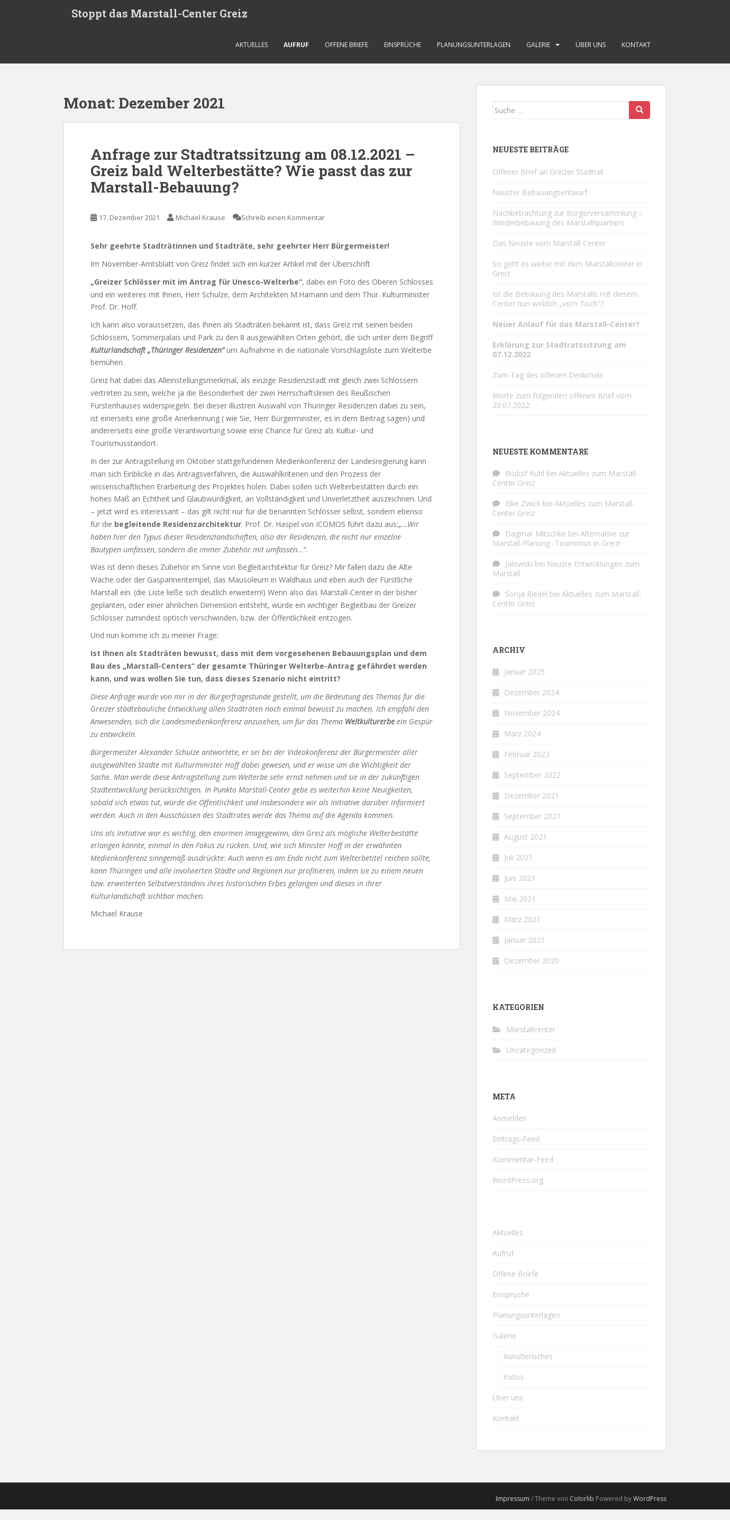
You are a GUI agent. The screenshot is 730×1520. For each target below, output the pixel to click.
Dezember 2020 (531, 971)
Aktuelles (251, 55)
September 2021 (532, 827)
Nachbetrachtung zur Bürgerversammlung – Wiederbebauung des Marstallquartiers (567, 228)
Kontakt (636, 55)
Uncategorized (531, 1060)
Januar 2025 (524, 682)
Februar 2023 (527, 765)
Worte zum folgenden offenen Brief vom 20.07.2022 (562, 410)
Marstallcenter (530, 1040)
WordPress (650, 1509)
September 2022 (532, 785)
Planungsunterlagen (473, 55)
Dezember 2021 (531, 806)
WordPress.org (517, 1191)
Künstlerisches (528, 1367)
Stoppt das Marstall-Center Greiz (159, 18)
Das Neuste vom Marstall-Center (549, 253)
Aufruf (296, 55)
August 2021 (525, 847)
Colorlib (582, 1509)
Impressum (513, 1509)
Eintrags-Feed (516, 1149)
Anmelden (509, 1129)
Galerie (538, 55)
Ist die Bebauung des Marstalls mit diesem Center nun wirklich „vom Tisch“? (565, 308)
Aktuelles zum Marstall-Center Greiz (565, 488)
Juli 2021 (518, 868)
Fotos (514, 1387)
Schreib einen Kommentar (283, 228)
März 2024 (522, 744)
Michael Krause (200, 228)
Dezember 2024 (531, 703)
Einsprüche (402, 55)
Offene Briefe (346, 55)
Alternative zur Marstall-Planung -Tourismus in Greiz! (560, 549)
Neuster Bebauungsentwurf (539, 202)
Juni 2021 (519, 889)
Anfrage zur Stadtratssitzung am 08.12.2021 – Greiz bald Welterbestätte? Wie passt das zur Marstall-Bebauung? (252, 181)
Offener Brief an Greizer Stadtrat (548, 182)
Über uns (591, 55)
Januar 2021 (524, 950)
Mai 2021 (520, 909)
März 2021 (522, 930)
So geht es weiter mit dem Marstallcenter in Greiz (567, 278)
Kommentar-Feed (522, 1170)
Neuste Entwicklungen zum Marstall (566, 579)
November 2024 (532, 723)
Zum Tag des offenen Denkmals (547, 385)
